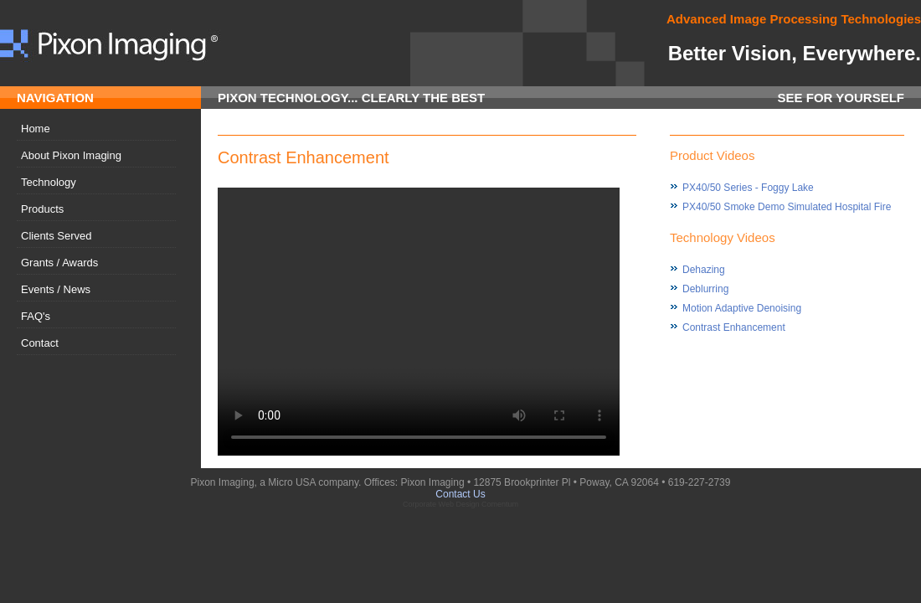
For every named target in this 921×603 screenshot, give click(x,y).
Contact (40, 343)
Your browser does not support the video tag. (419, 322)
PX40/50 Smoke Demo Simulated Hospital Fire (786, 207)
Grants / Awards (59, 262)
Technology (48, 182)
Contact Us (460, 494)
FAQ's (35, 316)
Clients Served (56, 235)
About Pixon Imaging (71, 155)
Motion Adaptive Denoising (741, 308)
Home (35, 128)
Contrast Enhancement (733, 327)
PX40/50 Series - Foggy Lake (748, 187)
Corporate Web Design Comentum (460, 504)
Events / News (55, 289)
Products (42, 209)
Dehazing (703, 270)
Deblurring (705, 289)
